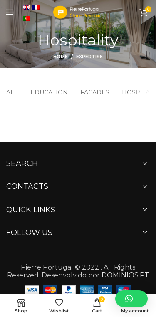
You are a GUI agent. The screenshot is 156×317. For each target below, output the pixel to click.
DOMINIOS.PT (125, 275)
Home (60, 56)
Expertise (89, 56)
